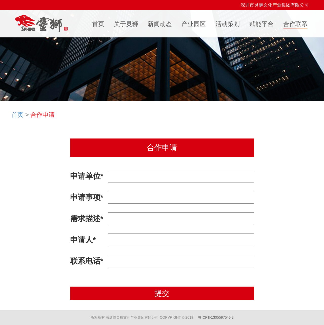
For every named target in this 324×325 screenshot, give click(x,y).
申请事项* (87, 197)
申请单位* (87, 176)
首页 (17, 114)
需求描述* (87, 218)
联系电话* (87, 261)
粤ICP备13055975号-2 (215, 317)
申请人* (83, 240)
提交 (162, 293)
